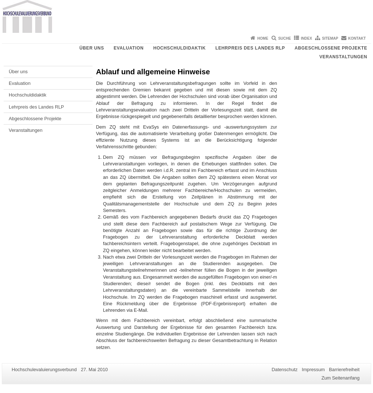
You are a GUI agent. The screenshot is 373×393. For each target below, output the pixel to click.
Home (262, 38)
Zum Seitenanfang (340, 378)
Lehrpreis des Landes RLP (250, 48)
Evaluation (129, 48)
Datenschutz (285, 369)
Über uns (91, 48)
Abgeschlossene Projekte (331, 48)
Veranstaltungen (343, 56)
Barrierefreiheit (344, 369)
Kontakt (357, 38)
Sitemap (330, 38)
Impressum (313, 369)
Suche (284, 38)
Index (306, 38)
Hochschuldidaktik (179, 48)
